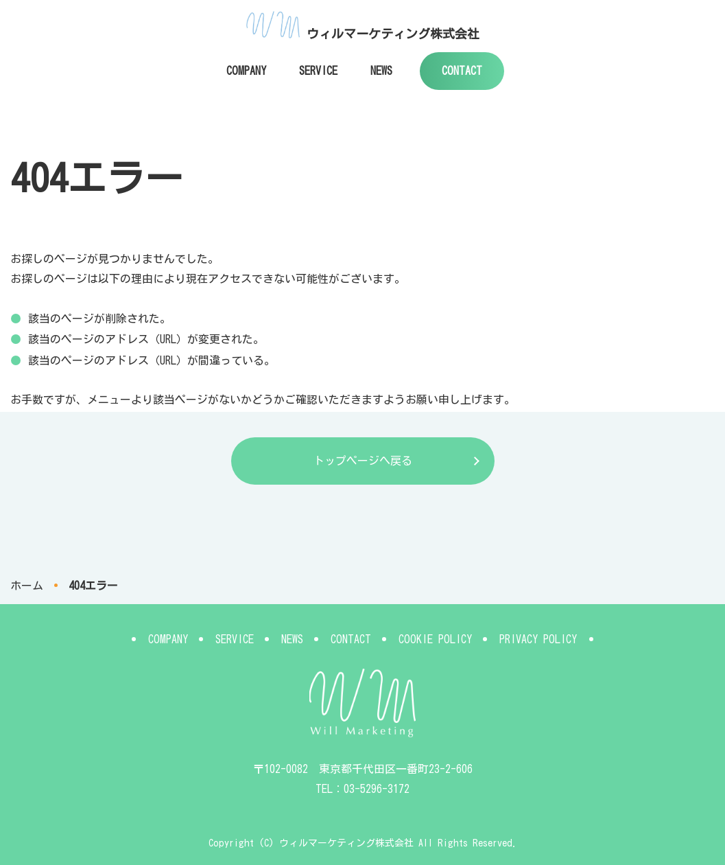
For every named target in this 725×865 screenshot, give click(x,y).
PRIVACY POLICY (538, 639)
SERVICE (318, 70)
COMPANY (246, 70)
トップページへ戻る (362, 460)
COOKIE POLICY (435, 639)
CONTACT (462, 70)
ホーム (26, 585)
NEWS (381, 70)
